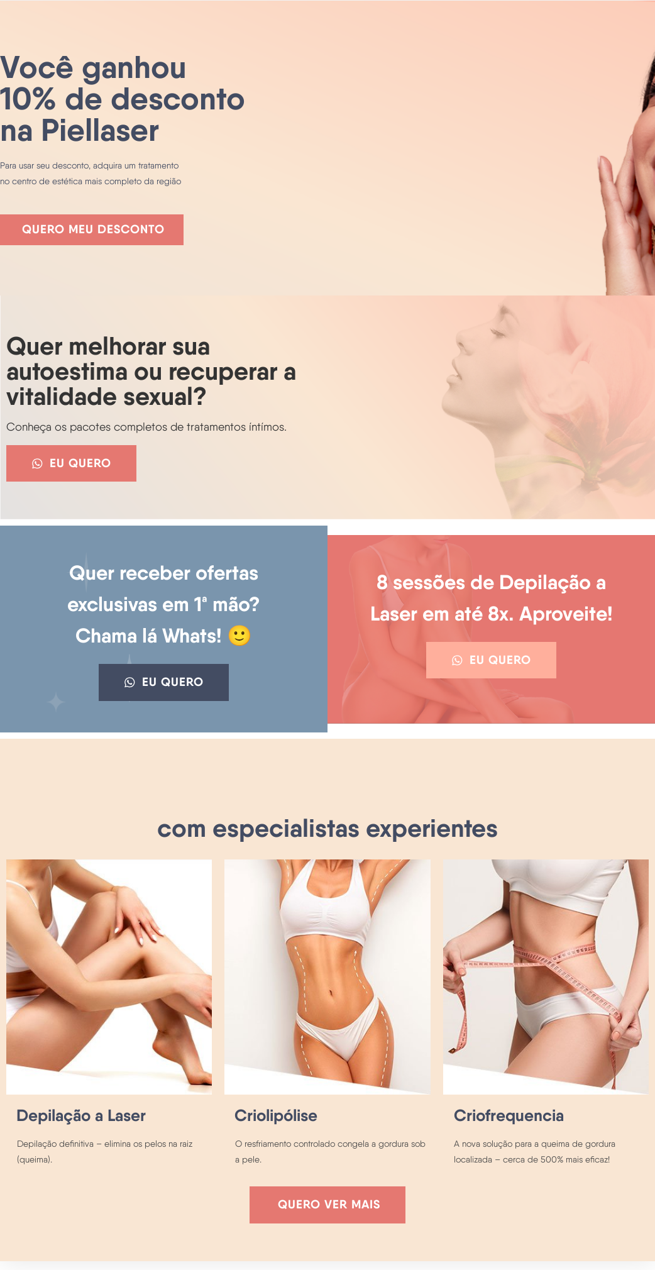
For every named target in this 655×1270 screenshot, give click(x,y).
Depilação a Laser (81, 1122)
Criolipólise (275, 1122)
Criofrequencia (509, 1122)
